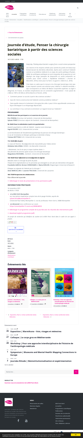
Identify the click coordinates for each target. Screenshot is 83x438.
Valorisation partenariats (62, 418)
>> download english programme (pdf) (21, 213)
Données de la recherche (62, 413)
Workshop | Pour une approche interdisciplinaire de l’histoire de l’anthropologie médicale (63, 301)
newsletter (7, 1)
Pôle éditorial (42, 14)
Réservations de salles (36, 403)
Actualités (14, 14)
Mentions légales (35, 406)
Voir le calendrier (9, 365)
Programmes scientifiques (23, 14)
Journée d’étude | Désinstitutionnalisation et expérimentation (40, 361)
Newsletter (33, 408)
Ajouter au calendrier (16, 229)
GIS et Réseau (59, 421)
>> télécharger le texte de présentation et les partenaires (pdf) (30, 181)
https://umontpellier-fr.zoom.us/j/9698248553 (26, 206)
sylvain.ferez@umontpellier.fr (20, 198)
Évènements (13, 19)
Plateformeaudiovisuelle (52, 14)
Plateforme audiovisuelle (62, 416)
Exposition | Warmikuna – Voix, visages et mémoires (35, 331)
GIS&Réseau (70, 15)
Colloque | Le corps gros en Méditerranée (30, 337)
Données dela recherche (32, 14)
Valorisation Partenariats (62, 14)
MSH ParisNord (7, 15)
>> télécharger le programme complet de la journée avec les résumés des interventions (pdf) (40, 210)
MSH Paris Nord (59, 403)
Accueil (6, 19)
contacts (13, 1)
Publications (59, 411)
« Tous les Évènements (15, 32)
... (75, 13)
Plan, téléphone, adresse (62, 423)
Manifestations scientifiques (31, 19)
